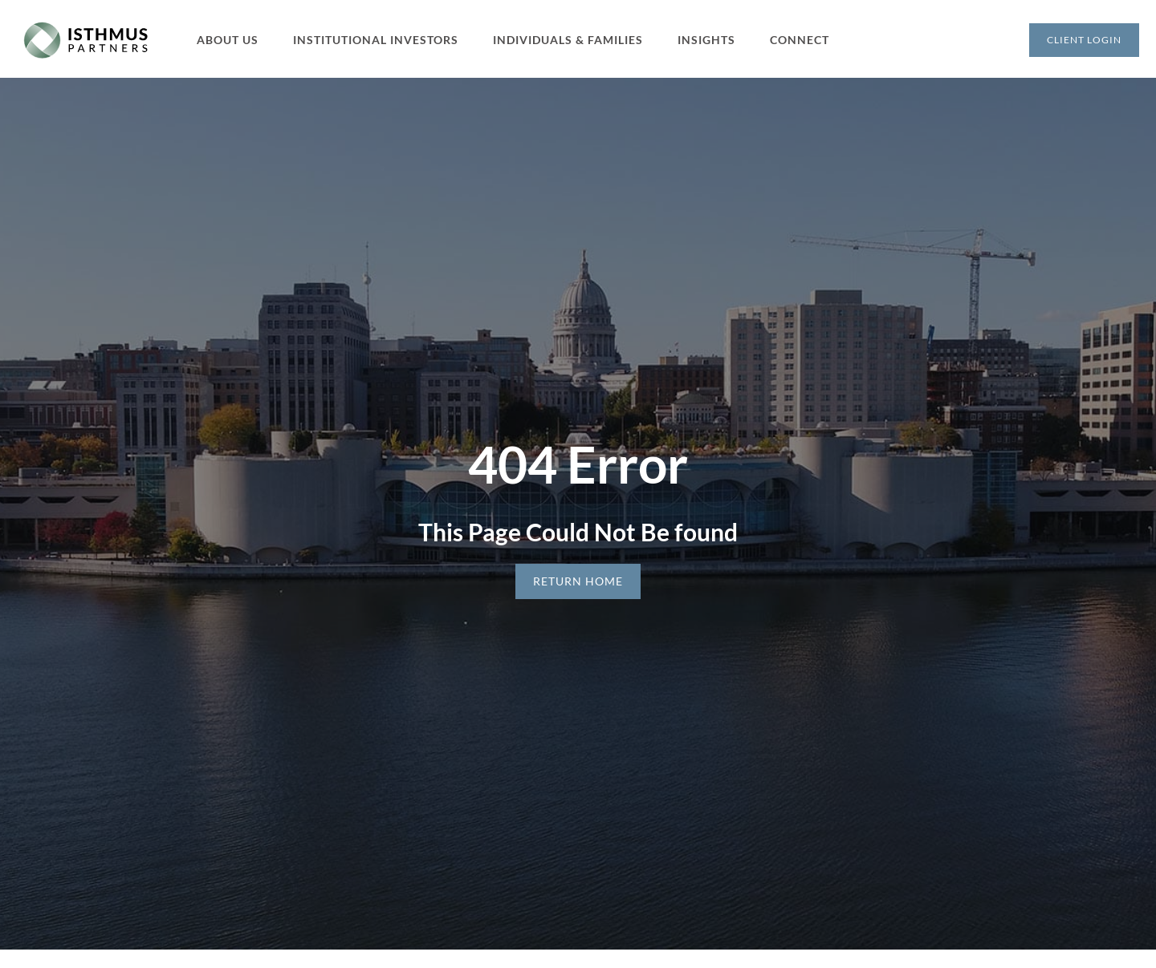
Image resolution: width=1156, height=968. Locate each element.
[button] (237, 40)
